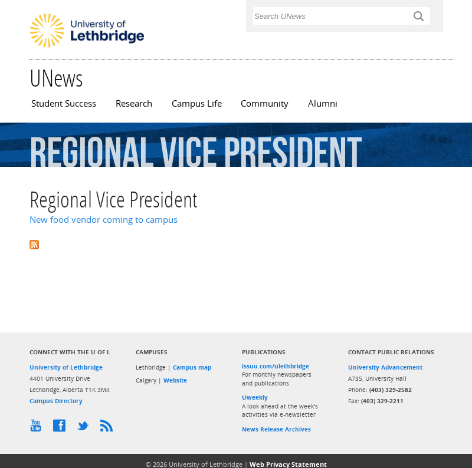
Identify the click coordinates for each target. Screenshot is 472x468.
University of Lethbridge (66, 367)
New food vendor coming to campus (104, 219)
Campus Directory (56, 401)
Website (175, 380)
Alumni (322, 103)
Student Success (63, 103)
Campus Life (197, 103)
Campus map (192, 367)
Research (134, 103)
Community (265, 103)
